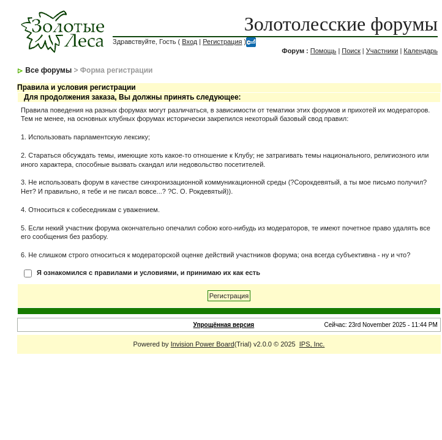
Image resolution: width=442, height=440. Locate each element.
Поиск (351, 50)
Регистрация (222, 41)
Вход (189, 41)
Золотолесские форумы (341, 24)
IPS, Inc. (312, 344)
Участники (382, 50)
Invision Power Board (202, 344)
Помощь (323, 50)
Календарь (420, 50)
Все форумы (48, 70)
